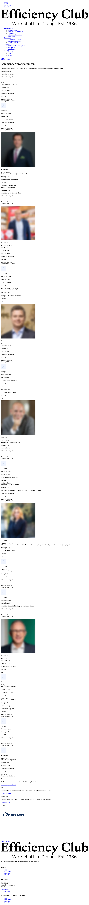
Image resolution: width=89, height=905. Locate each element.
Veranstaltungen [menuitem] (8, 28)
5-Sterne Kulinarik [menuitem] (13, 42)
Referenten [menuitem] (11, 33)
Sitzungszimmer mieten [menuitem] (14, 41)
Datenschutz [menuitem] (7, 871)
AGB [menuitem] (5, 870)
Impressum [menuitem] (7, 873)
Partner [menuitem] (6, 2)
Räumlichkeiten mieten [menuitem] (14, 39)
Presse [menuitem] (6, 3)
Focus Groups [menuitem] (11, 49)
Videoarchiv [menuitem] (7, 5)
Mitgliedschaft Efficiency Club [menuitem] (16, 45)
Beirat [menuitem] (9, 53)
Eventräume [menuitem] (7, 38)
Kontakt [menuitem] (6, 7)
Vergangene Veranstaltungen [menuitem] (15, 31)
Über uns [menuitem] (6, 50)
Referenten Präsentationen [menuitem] (15, 35)
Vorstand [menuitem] (10, 52)
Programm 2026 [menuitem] (12, 30)
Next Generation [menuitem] (12, 47)
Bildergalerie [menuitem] (11, 36)
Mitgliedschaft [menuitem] (8, 44)
